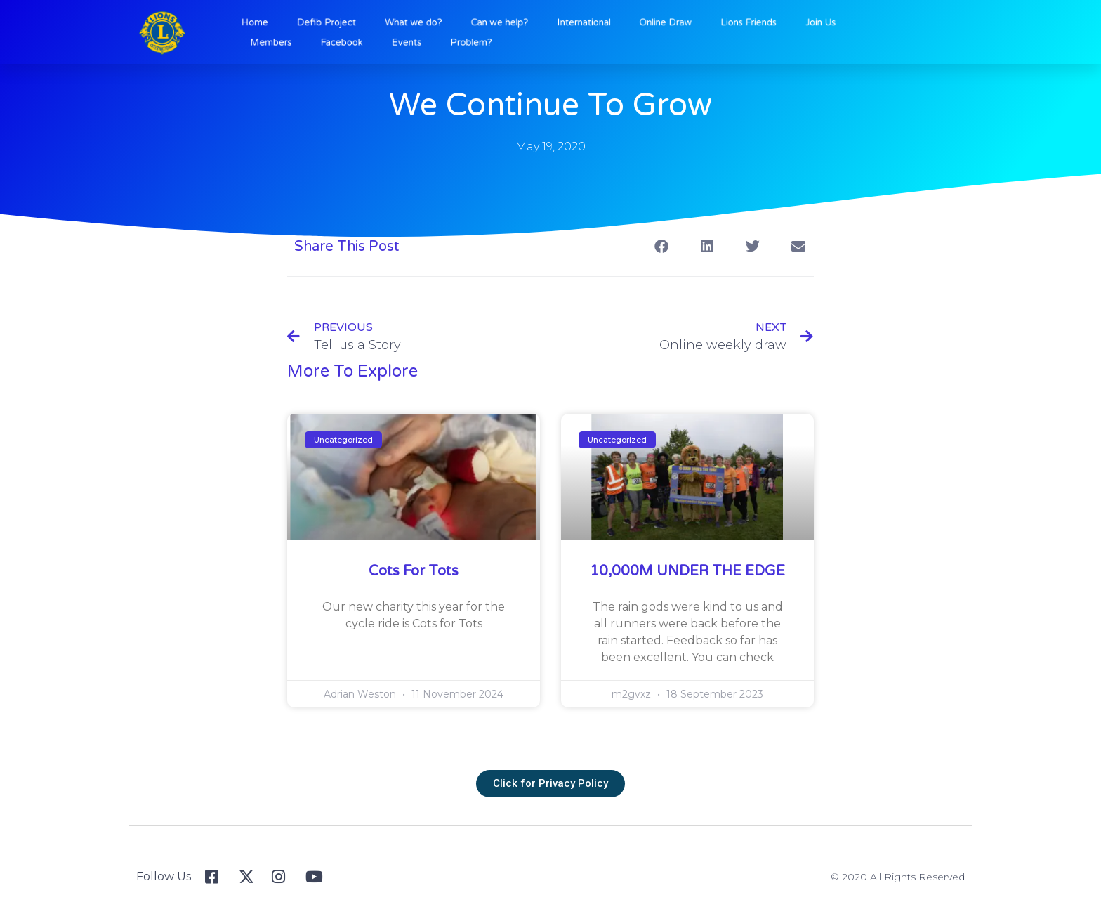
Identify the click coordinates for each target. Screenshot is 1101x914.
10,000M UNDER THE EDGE (687, 571)
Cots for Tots (414, 571)
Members (318, 41)
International (583, 24)
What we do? (438, 24)
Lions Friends (722, 24)
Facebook (378, 41)
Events (433, 41)
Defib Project (365, 24)
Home (304, 24)
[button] (661, 246)
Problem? (487, 41)
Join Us (783, 24)
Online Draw (652, 24)
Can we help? (511, 24)
